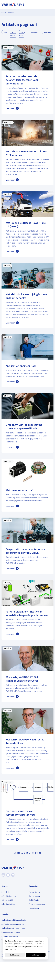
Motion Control (34, 892)
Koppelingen (34, 908)
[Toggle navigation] (51, 4)
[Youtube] (8, 875)
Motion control (22, 33)
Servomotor (35, 32)
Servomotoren (34, 896)
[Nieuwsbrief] (13, 875)
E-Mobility (12, 33)
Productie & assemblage (11, 932)
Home (4, 12)
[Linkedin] (3, 875)
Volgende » (37, 852)
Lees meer (10, 108)
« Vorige (16, 852)
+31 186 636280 (7, 900)
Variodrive (47, 32)
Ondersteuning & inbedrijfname (13, 928)
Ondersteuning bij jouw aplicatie (14, 920)
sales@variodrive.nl (9, 904)
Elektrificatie (34, 900)
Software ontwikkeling (10, 936)
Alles (5, 32)
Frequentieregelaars (37, 904)
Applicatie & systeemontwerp (13, 924)
